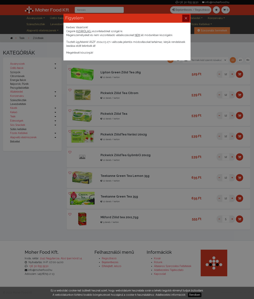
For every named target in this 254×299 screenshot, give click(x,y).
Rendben (194, 294)
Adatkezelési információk (170, 294)
